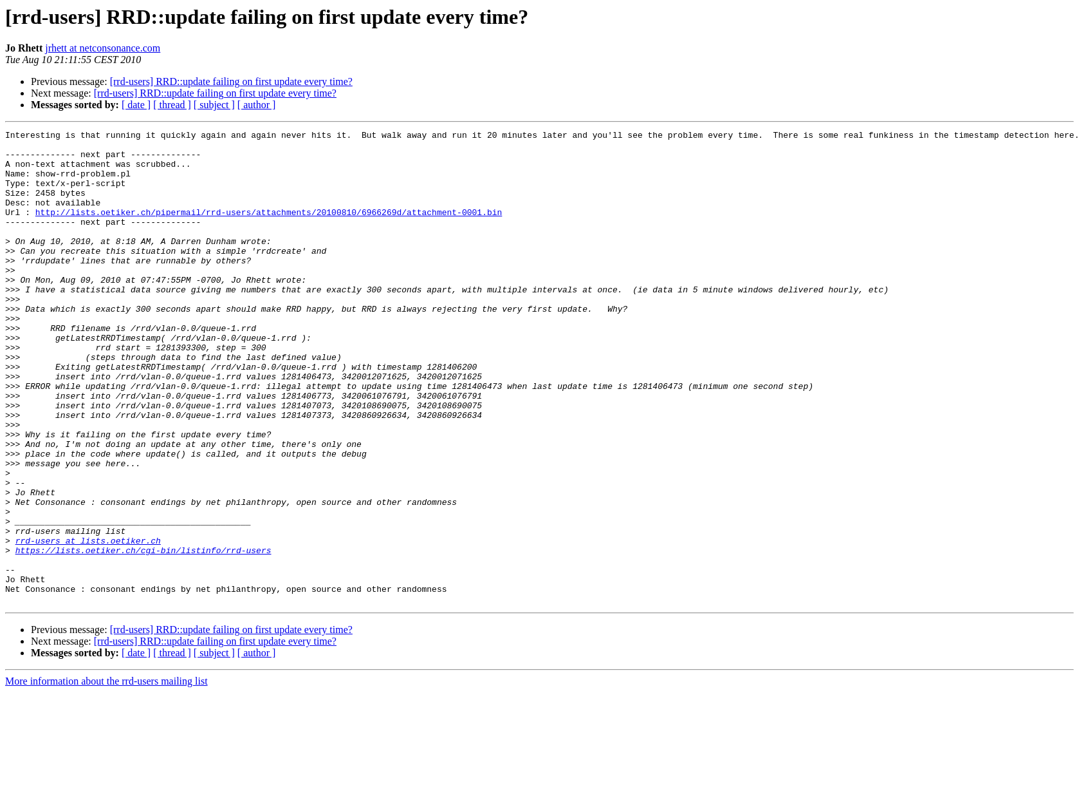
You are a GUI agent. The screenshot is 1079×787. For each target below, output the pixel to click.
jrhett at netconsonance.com (102, 48)
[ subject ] (214, 104)
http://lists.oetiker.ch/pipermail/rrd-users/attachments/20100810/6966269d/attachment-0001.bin (268, 229)
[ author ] (256, 104)
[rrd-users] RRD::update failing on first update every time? (231, 81)
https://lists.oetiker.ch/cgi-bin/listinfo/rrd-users (143, 635)
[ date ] (136, 104)
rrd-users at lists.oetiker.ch (88, 623)
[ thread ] (172, 104)
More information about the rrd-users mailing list (106, 775)
